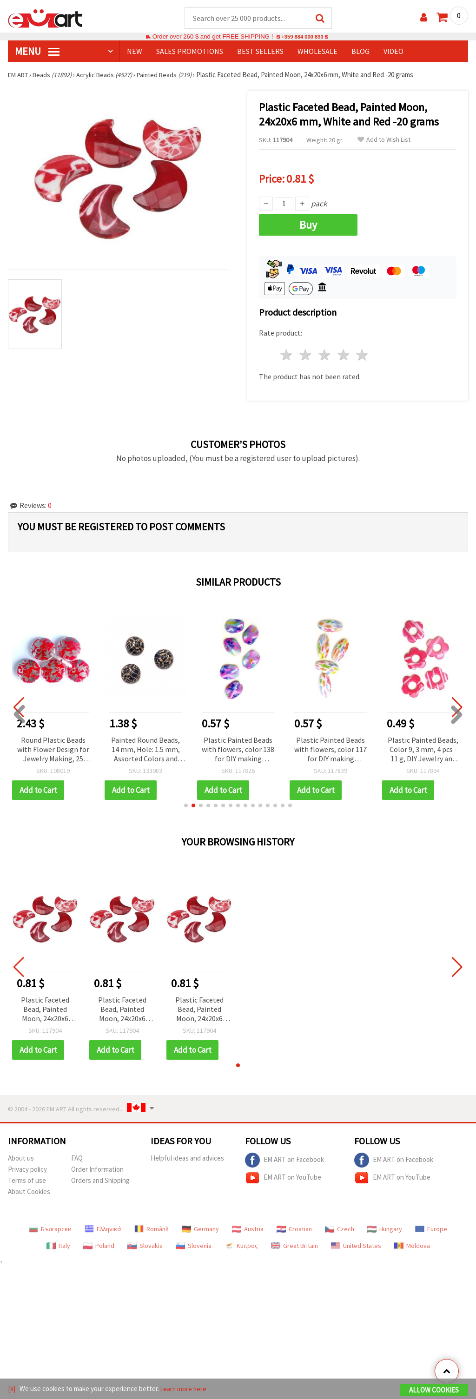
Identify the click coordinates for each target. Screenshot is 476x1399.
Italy (58, 1246)
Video (393, 51)
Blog (360, 51)
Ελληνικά (103, 1229)
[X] (12, 1389)
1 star (287, 355)
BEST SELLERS (260, 51)
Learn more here (185, 1389)
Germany (200, 1229)
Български (50, 1229)
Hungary (384, 1229)
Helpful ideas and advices (187, 1158)
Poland (98, 1246)
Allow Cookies (434, 1390)
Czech (339, 1229)
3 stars (324, 355)
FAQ (77, 1158)
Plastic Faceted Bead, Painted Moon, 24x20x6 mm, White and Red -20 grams (45, 1010)
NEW (134, 51)
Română (151, 1229)
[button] (186, 806)
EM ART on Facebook (284, 1160)
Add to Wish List (383, 140)
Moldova (412, 1246)
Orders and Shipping (100, 1180)
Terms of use (27, 1180)
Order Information (97, 1169)
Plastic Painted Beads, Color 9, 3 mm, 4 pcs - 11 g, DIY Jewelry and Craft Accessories (423, 750)
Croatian (294, 1229)
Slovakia (145, 1246)
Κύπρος (241, 1246)
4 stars (343, 355)
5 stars (362, 355)
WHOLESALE (317, 51)
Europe (431, 1229)
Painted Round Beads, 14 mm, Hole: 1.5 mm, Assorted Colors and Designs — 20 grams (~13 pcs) (145, 750)
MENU (37, 51)
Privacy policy (27, 1169)
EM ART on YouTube (283, 1178)
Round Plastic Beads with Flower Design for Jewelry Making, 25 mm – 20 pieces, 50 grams (53, 750)
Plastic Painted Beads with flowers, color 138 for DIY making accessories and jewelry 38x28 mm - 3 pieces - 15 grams (238, 750)
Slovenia (194, 1246)
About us (21, 1158)
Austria (248, 1229)
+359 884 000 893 (302, 36)
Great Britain (294, 1246)
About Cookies (29, 1192)
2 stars (306, 355)
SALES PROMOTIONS (189, 51)
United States (356, 1246)
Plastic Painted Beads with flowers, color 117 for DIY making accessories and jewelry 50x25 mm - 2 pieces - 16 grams (330, 750)
